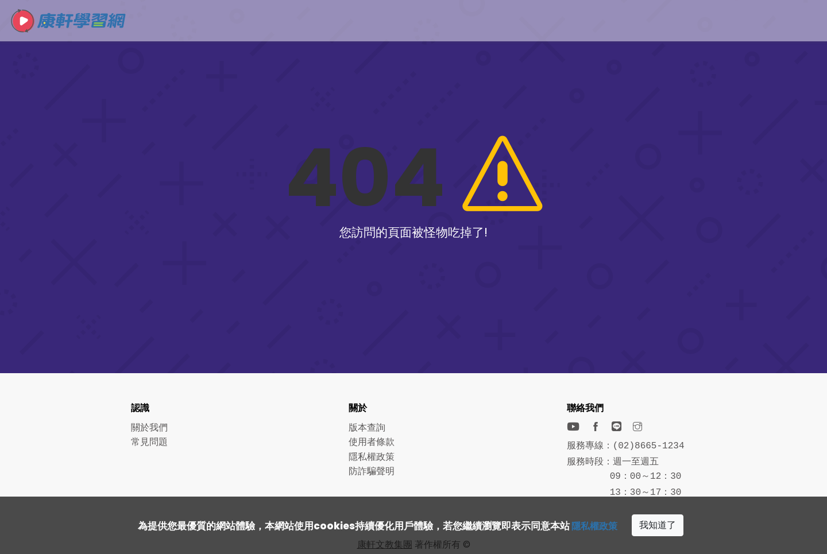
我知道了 (659, 525)
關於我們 (149, 427)
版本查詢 (367, 427)
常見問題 (149, 441)
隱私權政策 (594, 526)
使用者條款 (372, 441)
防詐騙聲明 (372, 471)
